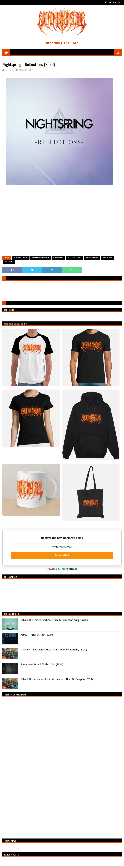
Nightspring (92, 258)
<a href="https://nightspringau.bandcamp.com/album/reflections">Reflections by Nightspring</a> (61, 222)
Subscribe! (62, 555)
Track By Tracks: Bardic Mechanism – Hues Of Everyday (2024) (54, 649)
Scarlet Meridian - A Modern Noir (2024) (42, 664)
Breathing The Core (62, 43)
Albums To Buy (21, 258)
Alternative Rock (40, 258)
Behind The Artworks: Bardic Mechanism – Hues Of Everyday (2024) (57, 679)
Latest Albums (74, 258)
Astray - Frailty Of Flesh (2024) (37, 634)
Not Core (107, 258)
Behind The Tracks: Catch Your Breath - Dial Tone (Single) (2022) (55, 620)
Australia (58, 258)
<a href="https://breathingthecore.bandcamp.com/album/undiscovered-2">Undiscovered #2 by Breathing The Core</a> (32, 766)
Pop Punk (9, 262)
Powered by (62, 568)
